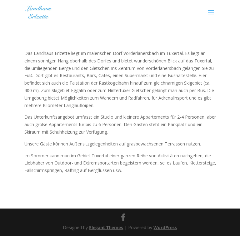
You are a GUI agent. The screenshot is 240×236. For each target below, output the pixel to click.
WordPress (165, 227)
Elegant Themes (106, 227)
